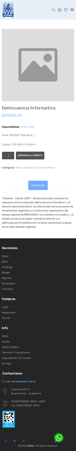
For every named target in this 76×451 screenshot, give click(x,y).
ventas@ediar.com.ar (23, 381)
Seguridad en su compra (16, 358)
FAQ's (5, 336)
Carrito (6, 318)
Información (38, 185)
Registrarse (8, 312)
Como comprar (10, 347)
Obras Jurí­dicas (25, 167)
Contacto (7, 288)
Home (5, 256)
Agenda (6, 278)
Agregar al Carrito (30, 155)
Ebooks (6, 272)
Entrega (6, 363)
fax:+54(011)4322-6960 (25, 405)
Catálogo (7, 267)
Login (5, 307)
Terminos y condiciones (16, 352)
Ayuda (5, 341)
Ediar (5, 261)
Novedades (8, 283)
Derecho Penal (45, 167)
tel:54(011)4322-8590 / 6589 (28, 401)
